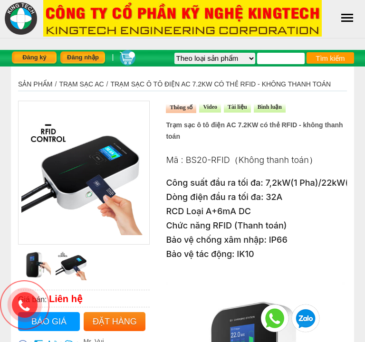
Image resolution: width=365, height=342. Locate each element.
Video (210, 107)
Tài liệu (237, 107)
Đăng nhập (83, 57)
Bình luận (270, 107)
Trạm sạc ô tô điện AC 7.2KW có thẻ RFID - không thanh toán (221, 84)
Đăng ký (34, 57)
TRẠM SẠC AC (81, 84)
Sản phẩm (35, 84)
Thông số (181, 107)
